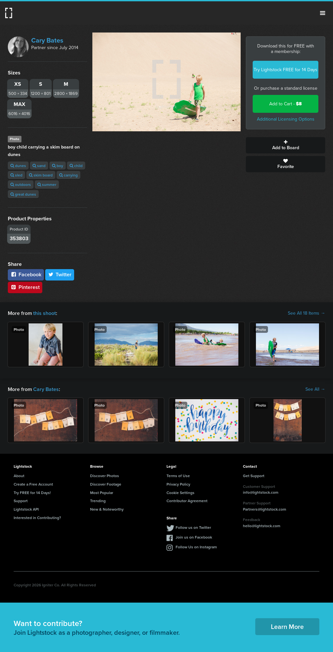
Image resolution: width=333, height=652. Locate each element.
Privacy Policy (178, 484)
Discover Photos (104, 475)
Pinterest (25, 287)
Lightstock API (26, 509)
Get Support (253, 475)
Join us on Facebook (194, 537)
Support (21, 500)
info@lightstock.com (260, 492)
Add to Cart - (285, 103)
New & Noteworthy (107, 509)
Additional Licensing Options (285, 119)
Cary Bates (47, 40)
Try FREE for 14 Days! (32, 492)
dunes (18, 165)
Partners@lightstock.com (264, 509)
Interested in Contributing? (37, 517)
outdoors (20, 184)
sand (39, 165)
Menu (322, 13)
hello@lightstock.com (261, 525)
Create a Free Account (33, 484)
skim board (41, 175)
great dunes (23, 194)
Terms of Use (178, 475)
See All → (315, 389)
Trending (98, 500)
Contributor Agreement (186, 500)
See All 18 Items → (306, 313)
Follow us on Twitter (193, 527)
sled (16, 175)
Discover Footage (105, 484)
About (19, 475)
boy (57, 165)
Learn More (287, 626)
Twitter (60, 274)
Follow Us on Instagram (196, 547)
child (76, 165)
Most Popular (101, 492)
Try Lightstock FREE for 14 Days (285, 69)
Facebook (25, 274)
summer (46, 184)
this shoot (44, 313)
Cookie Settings (180, 492)
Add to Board (285, 145)
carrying (68, 175)
